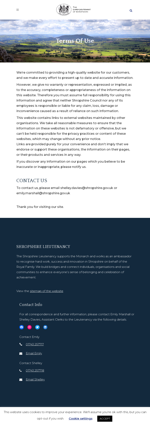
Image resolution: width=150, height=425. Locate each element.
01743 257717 (35, 344)
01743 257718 (35, 370)
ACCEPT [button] (105, 418)
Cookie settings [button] (80, 418)
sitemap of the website (46, 291)
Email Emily (34, 353)
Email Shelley (35, 379)
